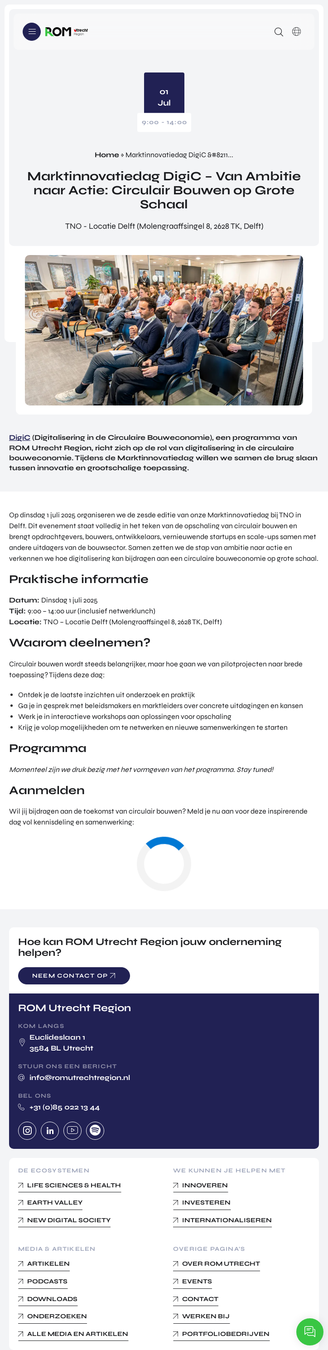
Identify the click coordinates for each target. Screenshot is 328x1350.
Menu (32, 32)
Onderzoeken (57, 1316)
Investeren (206, 1202)
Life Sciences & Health (74, 1185)
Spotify (95, 1131)
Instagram (27, 1131)
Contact (200, 1299)
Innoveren (205, 1185)
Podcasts (47, 1281)
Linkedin (50, 1131)
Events (197, 1281)
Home (107, 154)
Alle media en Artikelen (77, 1334)
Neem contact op (70, 975)
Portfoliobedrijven (226, 1334)
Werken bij (206, 1316)
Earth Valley (54, 1202)
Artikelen (48, 1264)
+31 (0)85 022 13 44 (64, 1107)
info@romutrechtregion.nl (79, 1077)
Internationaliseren (227, 1220)
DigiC (19, 437)
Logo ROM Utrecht (66, 31)
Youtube (72, 1131)
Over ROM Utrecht (221, 1264)
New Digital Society (69, 1220)
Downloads (52, 1299)
